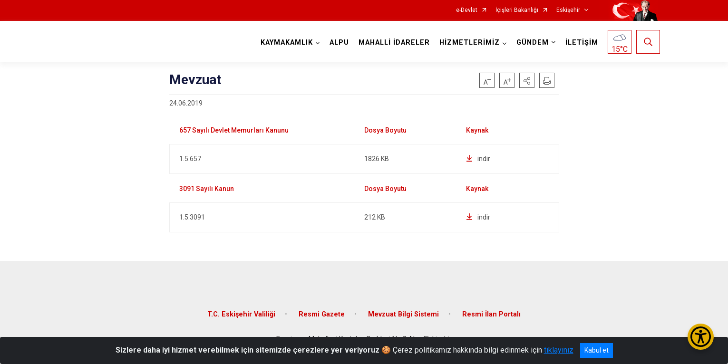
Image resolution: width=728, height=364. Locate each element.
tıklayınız (558, 349)
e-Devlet (466, 10)
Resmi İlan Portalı (491, 314)
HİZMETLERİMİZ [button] (469, 42)
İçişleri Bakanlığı (516, 10)
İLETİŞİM (581, 42)
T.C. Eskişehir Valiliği (241, 314)
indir (478, 159)
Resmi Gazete (322, 314)
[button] (526, 80)
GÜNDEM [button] (532, 42)
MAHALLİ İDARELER (394, 42)
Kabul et (596, 350)
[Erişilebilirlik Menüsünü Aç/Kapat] (701, 337)
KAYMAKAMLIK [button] (287, 42)
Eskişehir (568, 10)
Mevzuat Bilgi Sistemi (403, 314)
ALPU (339, 42)
